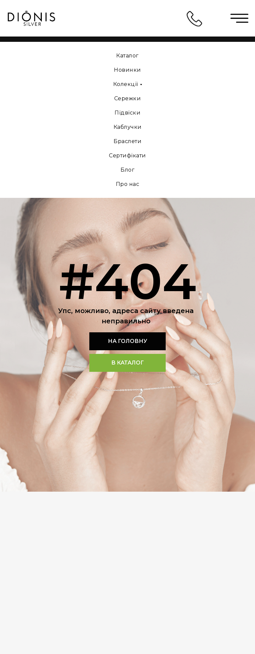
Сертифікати (127, 155)
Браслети (127, 141)
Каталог (127, 55)
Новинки (127, 70)
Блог (127, 170)
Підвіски (127, 113)
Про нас (127, 184)
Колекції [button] (125, 84)
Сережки (127, 98)
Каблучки (128, 127)
